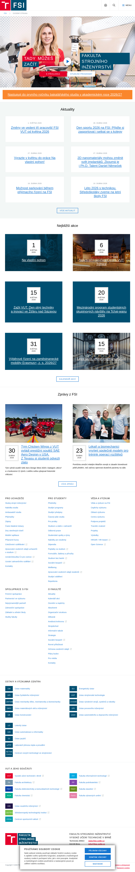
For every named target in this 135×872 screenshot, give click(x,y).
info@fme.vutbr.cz (96, 844)
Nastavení (98, 864)
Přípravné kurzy (12, 540)
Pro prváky (52, 521)
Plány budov (53, 654)
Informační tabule (55, 631)
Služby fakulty (11, 617)
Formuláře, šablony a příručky (61, 554)
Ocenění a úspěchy (56, 603)
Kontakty (9, 566)
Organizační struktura (57, 612)
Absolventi (52, 608)
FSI (5, 13)
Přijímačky (9, 517)
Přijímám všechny (98, 851)
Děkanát (51, 617)
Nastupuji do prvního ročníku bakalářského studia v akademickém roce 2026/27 (65, 94)
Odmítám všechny (98, 857)
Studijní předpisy (55, 512)
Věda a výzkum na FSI (100, 503)
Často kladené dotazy (14, 526)
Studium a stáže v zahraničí (60, 526)
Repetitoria (52, 581)
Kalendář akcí (54, 598)
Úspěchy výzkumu (98, 508)
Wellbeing (52, 567)
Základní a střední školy (15, 612)
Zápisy (8, 521)
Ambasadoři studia (13, 512)
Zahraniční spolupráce (14, 608)
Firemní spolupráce (13, 594)
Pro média (52, 658)
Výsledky (94, 535)
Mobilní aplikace (12, 535)
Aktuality (51, 594)
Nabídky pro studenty (57, 540)
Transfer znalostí (98, 526)
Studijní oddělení (55, 577)
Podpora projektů (98, 521)
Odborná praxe (54, 531)
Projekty (94, 531)
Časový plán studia (56, 517)
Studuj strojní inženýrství (15, 503)
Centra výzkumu (98, 517)
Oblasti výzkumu (98, 512)
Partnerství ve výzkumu (15, 598)
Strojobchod (53, 626)
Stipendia (52, 544)
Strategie (52, 635)
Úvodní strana (20, 13)
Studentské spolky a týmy (59, 535)
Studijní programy (55, 508)
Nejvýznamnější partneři (15, 603)
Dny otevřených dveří (14, 531)
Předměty (52, 503)
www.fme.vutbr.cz (96, 841)
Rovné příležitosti (55, 644)
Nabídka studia (11, 508)
